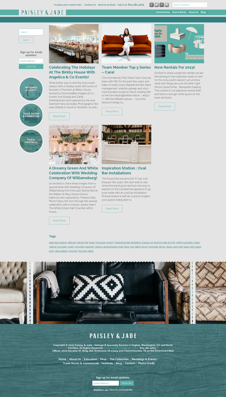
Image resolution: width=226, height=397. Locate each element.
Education (90, 359)
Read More (59, 116)
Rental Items (163, 12)
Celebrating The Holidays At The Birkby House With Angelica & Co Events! (72, 72)
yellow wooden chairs (61, 246)
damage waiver (58, 242)
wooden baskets (84, 246)
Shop (103, 359)
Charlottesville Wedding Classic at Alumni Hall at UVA (144, 242)
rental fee (82, 242)
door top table (132, 246)
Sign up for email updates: (31, 54)
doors (144, 246)
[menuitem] (163, 13)
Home (62, 359)
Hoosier (72, 251)
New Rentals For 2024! (174, 67)
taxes (92, 242)
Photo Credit (146, 363)
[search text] (190, 4)
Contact (130, 363)
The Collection (119, 359)
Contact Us (90, 5)
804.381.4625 (148, 348)
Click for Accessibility (121, 390)
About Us (193, 12)
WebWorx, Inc (101, 390)
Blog (203, 12)
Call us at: (131, 5)
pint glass (184, 246)
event (109, 242)
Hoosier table (86, 251)
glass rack (172, 246)
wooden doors (157, 246)
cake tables (61, 251)
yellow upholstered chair (109, 246)
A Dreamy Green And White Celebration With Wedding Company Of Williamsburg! (73, 173)
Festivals (107, 363)
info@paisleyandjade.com (121, 348)
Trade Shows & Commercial (81, 363)
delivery (72, 242)
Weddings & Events (144, 359)
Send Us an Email (107, 5)
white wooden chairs (188, 242)
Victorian (101, 242)
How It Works (179, 12)
